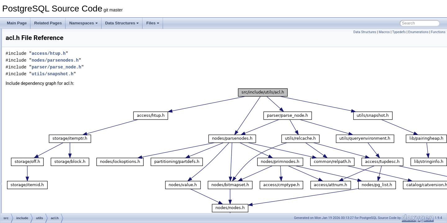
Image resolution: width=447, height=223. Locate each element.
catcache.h (44, 199)
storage (36, 96)
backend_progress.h (52, 165)
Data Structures (122, 23)
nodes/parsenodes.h (132, 60)
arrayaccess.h (47, 144)
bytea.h (41, 185)
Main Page (17, 23)
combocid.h (44, 205)
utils (33, 117)
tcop (34, 103)
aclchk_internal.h (49, 131)
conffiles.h (43, 212)
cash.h (40, 192)
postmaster (39, 56)
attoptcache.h (46, 158)
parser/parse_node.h (134, 67)
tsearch (36, 110)
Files (152, 23)
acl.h (39, 124)
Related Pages (48, 23)
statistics (37, 90)
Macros (384, 32)
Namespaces (83, 23)
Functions (438, 32)
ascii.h (40, 151)
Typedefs (399, 32)
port (33, 42)
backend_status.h (50, 171)
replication (38, 69)
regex (35, 62)
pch (33, 35)
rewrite (36, 76)
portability (38, 49)
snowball (37, 83)
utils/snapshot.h (130, 74)
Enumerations (418, 32)
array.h (41, 137)
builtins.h (42, 178)
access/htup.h (126, 53)
